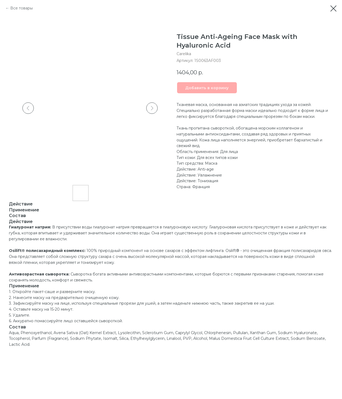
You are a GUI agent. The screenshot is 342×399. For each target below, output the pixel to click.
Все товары (21, 8)
